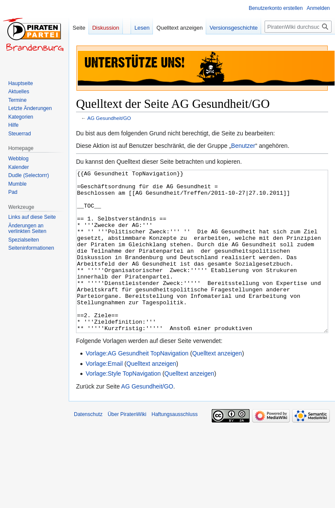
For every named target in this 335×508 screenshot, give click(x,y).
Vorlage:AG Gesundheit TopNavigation (136, 385)
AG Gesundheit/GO (109, 118)
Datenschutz (88, 447)
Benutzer (243, 145)
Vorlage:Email (103, 395)
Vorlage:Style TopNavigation (123, 405)
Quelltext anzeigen (217, 385)
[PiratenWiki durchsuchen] (298, 27)
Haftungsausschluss (175, 447)
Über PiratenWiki (127, 447)
